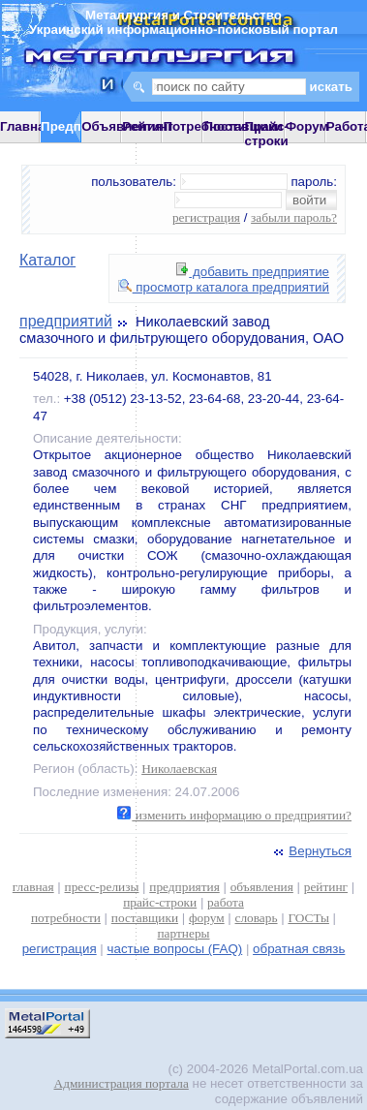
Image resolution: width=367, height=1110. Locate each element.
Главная (26, 126)
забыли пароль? (294, 217)
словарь (256, 917)
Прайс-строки (267, 133)
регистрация (206, 217)
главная (33, 886)
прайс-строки (160, 902)
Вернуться (311, 851)
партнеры (183, 933)
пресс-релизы (102, 886)
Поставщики (242, 126)
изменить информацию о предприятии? (234, 815)
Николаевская (179, 768)
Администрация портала (121, 1083)
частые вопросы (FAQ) (175, 948)
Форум (307, 126)
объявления (261, 886)
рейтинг (326, 886)
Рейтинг (147, 126)
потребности (66, 917)
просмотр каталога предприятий (223, 287)
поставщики (144, 917)
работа (225, 902)
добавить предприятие (252, 271)
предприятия (184, 886)
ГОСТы (308, 917)
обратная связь (299, 948)
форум (207, 917)
